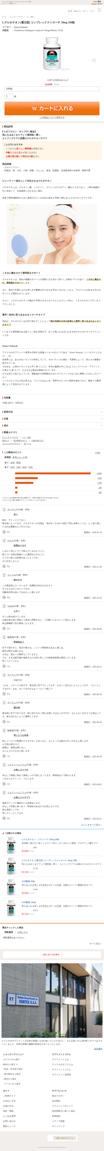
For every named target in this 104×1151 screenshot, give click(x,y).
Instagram (35, 1138)
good (4, 532)
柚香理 (10, 637)
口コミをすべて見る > (91, 825)
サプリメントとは (60, 1059)
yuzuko (10, 606)
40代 (24, 467)
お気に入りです (21, 770)
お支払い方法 (9, 1101)
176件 (97, 453)
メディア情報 (58, 1121)
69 (35, 847)
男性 (18, 463)
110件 (99, 473)
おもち (10, 541)
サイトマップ (58, 1126)
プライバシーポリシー (62, 1106)
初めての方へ (58, 1096)
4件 (100, 492)
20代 (12, 467)
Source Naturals (21, 27)
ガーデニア (12, 509)
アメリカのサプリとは (62, 1064)
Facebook (28, 1138)
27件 (100, 483)
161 (35, 910)
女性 (12, 463)
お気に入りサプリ (22, 797)
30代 (18, 467)
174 (35, 868)
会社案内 (98, 1049)
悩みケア (5, 441)
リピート (18, 680)
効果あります (20, 545)
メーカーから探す (12, 1084)
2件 (100, 488)
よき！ (17, 611)
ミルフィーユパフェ (16, 765)
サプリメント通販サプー (8, 9)
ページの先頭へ (99, 1146)
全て (6, 463)
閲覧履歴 (8, 932)
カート (92, 11)
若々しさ (27, 444)
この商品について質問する (52, 117)
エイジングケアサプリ (11, 444)
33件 (100, 478)
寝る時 (17, 708)
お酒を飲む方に (37, 441)
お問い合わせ (9, 1121)
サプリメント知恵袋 (61, 1075)
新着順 (7, 457)
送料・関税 (8, 1111)
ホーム (4, 17)
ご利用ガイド (9, 1096)
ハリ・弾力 (30, 17)
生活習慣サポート (20, 441)
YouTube (41, 1138)
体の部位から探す (12, 1074)
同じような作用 (21, 735)
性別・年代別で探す (13, 1069)
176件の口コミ (60, 80)
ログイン (86, 11)
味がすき (18, 580)
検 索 (70, 11)
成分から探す (10, 1079)
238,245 (94, 4)
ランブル (11, 575)
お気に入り (77, 11)
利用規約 (56, 1116)
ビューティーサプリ (16, 17)
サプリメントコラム (61, 1069)
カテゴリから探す (11, 1059)
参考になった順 (20, 457)
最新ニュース (9, 1126)
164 (35, 889)
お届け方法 (8, 1106)
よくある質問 (9, 1116)
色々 (16, 514)
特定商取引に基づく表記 (63, 1111)
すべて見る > (96, 944)
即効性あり (19, 642)
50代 (30, 467)
